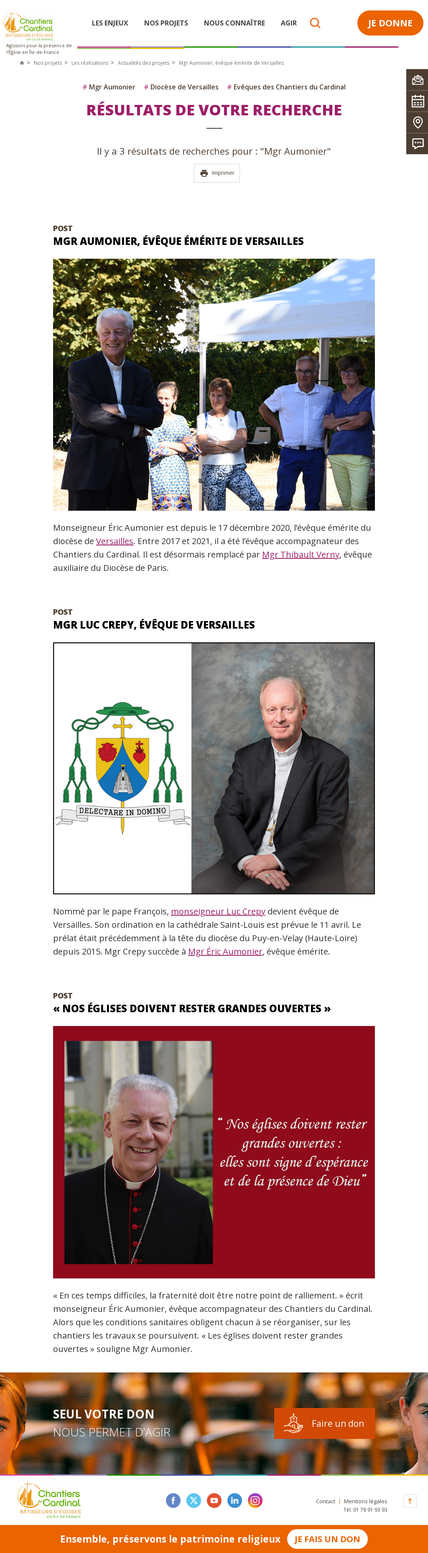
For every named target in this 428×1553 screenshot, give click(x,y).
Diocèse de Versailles (181, 87)
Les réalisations (89, 62)
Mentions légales (365, 1501)
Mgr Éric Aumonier (225, 951)
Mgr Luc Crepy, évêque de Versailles (154, 624)
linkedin (234, 1500)
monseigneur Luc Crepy (218, 911)
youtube (214, 1500)
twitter (193, 1500)
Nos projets (166, 23)
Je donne (390, 22)
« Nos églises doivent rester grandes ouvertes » (192, 1008)
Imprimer (217, 173)
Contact (325, 1501)
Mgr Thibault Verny (300, 554)
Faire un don (338, 1423)
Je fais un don (327, 1539)
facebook (173, 1500)
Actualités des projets (143, 62)
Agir (289, 23)
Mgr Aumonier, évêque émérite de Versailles (178, 241)
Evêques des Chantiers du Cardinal (286, 87)
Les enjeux (110, 23)
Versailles (114, 541)
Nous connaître (234, 23)
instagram (255, 1500)
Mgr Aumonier (108, 87)
